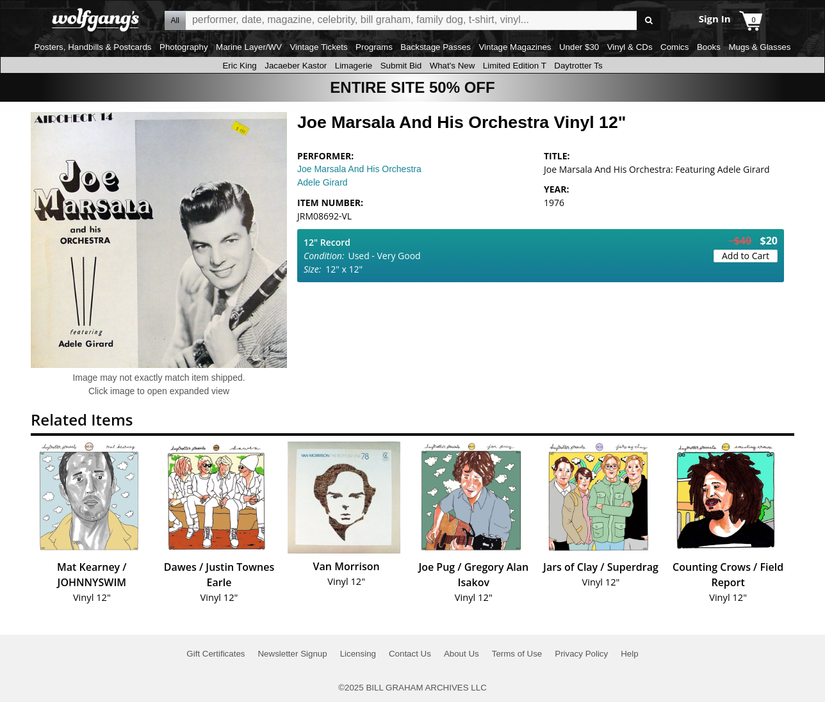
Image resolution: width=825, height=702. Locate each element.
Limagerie (354, 65)
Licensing (358, 653)
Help (629, 653)
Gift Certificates (215, 653)
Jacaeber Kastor (296, 65)
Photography (183, 47)
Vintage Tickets (318, 47)
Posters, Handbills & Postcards (93, 47)
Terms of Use (517, 653)
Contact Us (410, 653)
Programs (374, 47)
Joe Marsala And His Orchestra (359, 169)
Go (648, 21)
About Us (461, 653)
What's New (452, 65)
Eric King (239, 65)
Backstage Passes (435, 47)
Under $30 (579, 47)
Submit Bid (400, 65)
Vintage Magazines (514, 47)
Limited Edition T (514, 65)
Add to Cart (745, 256)
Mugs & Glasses (759, 47)
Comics (674, 47)
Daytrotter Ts (578, 65)
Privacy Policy (581, 653)
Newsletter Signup (292, 653)
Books (709, 47)
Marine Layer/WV (249, 47)
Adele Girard (322, 182)
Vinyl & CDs (630, 47)
